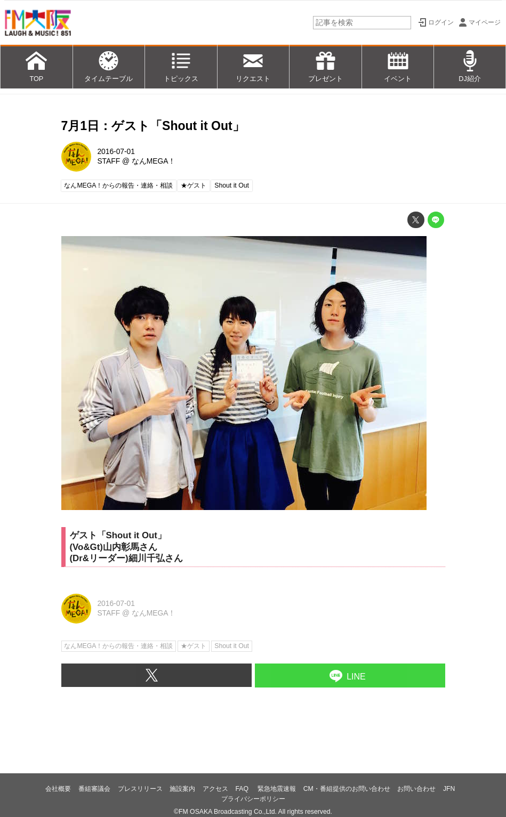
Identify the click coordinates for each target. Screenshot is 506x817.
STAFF (108, 161)
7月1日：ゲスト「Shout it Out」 (153, 126)
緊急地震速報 (277, 788)
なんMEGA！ (154, 161)
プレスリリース (140, 788)
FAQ (242, 788)
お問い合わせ (416, 788)
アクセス (215, 788)
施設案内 (182, 788)
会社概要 (58, 788)
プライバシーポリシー (253, 799)
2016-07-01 (116, 152)
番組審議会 (94, 788)
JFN (449, 788)
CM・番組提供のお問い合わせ (346, 788)
